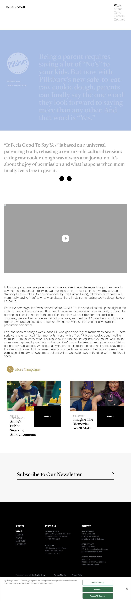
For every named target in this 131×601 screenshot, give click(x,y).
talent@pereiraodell (90, 564)
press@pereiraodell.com (91, 551)
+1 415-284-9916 (52, 539)
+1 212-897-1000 (52, 553)
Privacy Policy (77, 575)
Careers (119, 16)
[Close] (127, 590)
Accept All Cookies (97, 597)
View (47, 416)
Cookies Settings (98, 584)
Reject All (97, 590)
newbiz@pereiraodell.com (92, 539)
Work (117, 5)
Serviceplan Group (38, 575)
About (118, 9)
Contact (119, 19)
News (117, 12)
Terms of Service (60, 575)
